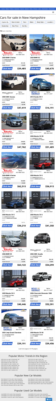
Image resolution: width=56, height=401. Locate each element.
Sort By (25, 26)
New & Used (16, 22)
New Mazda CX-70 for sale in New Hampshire (12, 382)
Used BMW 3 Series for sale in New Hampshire (39, 395)
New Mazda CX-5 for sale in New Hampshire (11, 379)
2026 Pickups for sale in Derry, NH (9, 362)
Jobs (39, 9)
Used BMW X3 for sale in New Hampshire (11, 394)
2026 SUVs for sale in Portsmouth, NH (10, 359)
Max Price (15, 26)
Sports (22, 9)
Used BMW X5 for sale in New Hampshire (38, 394)
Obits (31, 9)
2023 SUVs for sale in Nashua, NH (9, 370)
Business (17, 9)
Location (50, 22)
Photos (35, 9)
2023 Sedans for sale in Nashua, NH (36, 370)
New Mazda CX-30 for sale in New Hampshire (39, 380)
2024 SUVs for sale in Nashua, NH (36, 367)
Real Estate (45, 9)
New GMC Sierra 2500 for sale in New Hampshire (40, 383)
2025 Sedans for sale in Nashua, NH (9, 367)
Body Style (40, 22)
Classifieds (51, 9)
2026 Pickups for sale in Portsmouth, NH (37, 362)
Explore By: (5, 22)
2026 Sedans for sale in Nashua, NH (9, 364)
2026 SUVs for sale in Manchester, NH (37, 361)
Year (25, 22)
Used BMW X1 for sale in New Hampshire (11, 395)
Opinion (27, 9)
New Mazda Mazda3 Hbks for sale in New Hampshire (40, 382)
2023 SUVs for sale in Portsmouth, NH (37, 368)
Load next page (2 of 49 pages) (27, 349)
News (7, 9)
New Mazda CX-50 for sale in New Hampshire (39, 379)
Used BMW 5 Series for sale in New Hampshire (12, 397)
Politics (12, 9)
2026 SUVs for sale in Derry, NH (35, 359)
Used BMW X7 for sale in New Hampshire (38, 397)
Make (32, 22)
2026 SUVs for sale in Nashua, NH (9, 361)
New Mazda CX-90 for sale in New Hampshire (12, 380)
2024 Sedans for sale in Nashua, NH (9, 368)
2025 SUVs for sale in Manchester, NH (10, 365)
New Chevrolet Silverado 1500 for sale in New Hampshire (12, 385)
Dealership (5, 26)
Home (3, 9)
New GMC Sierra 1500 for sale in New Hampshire (13, 383)
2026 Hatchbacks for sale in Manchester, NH (38, 364)
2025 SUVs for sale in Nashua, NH (36, 365)
